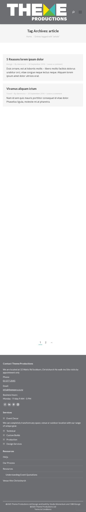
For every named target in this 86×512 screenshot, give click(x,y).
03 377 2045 (9, 380)
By (20, 64)
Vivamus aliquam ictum (21, 88)
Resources (8, 468)
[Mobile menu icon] (80, 12)
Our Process (9, 463)
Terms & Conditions (43, 509)
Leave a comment (54, 64)
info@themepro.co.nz (13, 389)
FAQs (5, 457)
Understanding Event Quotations (21, 474)
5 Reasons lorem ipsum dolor (25, 59)
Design (9, 64)
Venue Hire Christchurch (14, 480)
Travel (9, 93)
